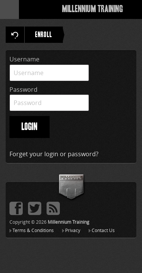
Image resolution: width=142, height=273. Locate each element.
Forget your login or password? (53, 154)
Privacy (72, 230)
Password (23, 89)
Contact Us (103, 230)
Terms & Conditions (33, 230)
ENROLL (49, 35)
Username (24, 59)
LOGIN (29, 127)
